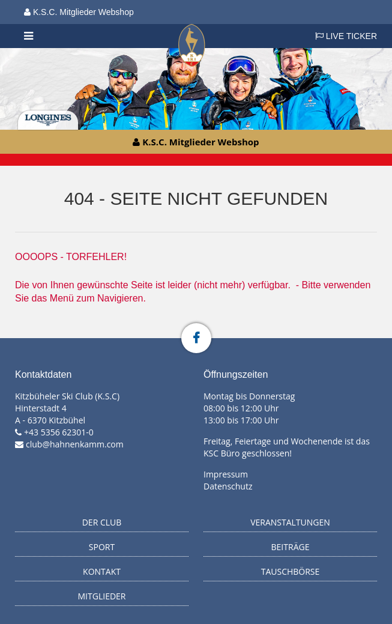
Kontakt (102, 571)
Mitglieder (102, 596)
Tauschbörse (290, 571)
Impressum (226, 474)
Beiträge (290, 547)
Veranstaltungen (290, 522)
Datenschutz (228, 486)
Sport (102, 547)
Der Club (102, 522)
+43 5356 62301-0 (59, 432)
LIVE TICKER (346, 36)
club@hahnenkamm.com (75, 444)
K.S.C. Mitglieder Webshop (79, 12)
